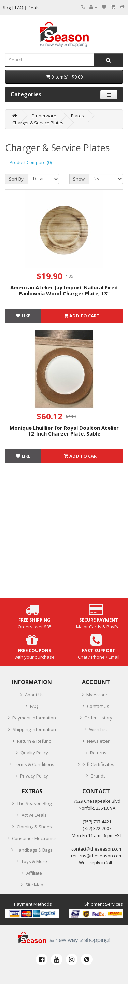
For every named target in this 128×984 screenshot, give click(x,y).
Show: (79, 179)
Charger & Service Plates (37, 122)
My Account (98, 694)
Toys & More (34, 861)
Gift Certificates (98, 764)
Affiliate (34, 873)
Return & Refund (34, 741)
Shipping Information (34, 729)
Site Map (34, 885)
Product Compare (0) (31, 162)
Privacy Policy (34, 776)
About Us (34, 694)
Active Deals (34, 815)
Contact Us (98, 706)
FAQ (34, 706)
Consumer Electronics (34, 838)
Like (23, 316)
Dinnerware (44, 116)
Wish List (98, 729)
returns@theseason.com (97, 856)
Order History (98, 718)
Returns (98, 753)
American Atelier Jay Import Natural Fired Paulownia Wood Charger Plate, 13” (64, 290)
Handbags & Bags (34, 850)
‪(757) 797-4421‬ (97, 821)
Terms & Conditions (34, 764)
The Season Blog (34, 803)
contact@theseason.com (97, 849)
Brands (98, 776)
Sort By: (17, 179)
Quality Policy (34, 753)
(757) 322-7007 (97, 828)
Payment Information (34, 718)
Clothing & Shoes (34, 827)
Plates (77, 116)
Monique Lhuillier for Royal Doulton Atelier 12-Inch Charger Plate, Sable (64, 430)
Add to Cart (82, 316)
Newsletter (98, 741)
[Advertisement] (64, 534)
